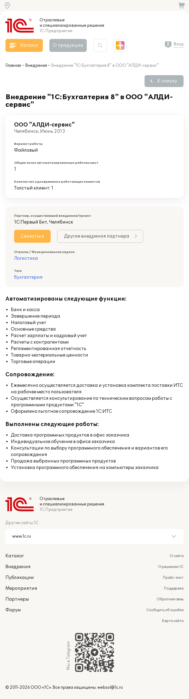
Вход (179, 44)
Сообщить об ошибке (165, 610)
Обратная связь (170, 599)
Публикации (19, 577)
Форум (13, 610)
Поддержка (174, 588)
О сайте (177, 556)
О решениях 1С (171, 567)
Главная (13, 65)
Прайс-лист (173, 577)
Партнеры (17, 599)
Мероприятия (21, 588)
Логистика (26, 258)
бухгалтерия (28, 277)
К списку (167, 81)
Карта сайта (173, 621)
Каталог (14, 556)
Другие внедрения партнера (96, 236)
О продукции (68, 45)
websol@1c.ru (110, 687)
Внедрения (36, 65)
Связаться (32, 236)
